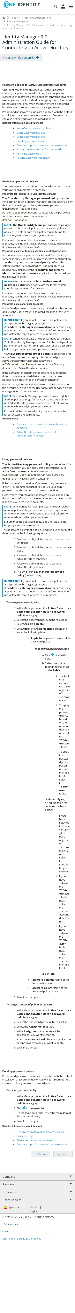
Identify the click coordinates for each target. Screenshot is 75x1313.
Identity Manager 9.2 (18, 21)
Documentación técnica (38, 18)
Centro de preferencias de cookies (21, 1238)
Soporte (15, 18)
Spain (14, 1207)
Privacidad (8, 1231)
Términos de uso (11, 1224)
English (34, 1211)
